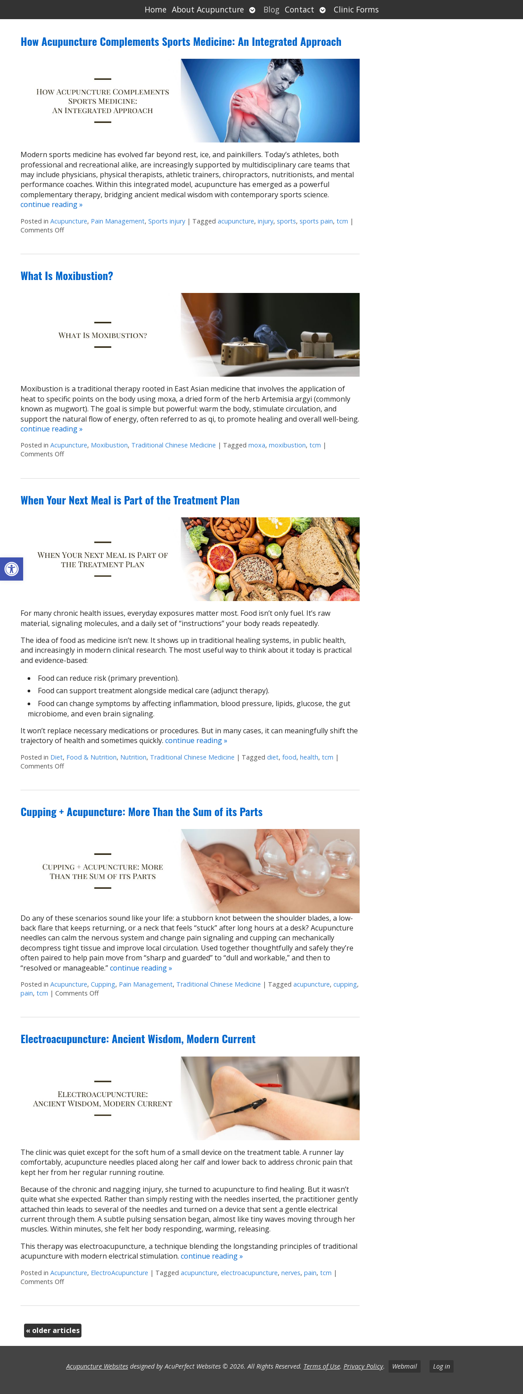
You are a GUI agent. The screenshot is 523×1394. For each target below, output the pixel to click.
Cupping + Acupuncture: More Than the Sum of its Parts (141, 811)
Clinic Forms (356, 9)
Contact (299, 9)
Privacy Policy (363, 1366)
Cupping (103, 984)
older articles (53, 1330)
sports (286, 221)
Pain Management (118, 221)
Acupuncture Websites (97, 1366)
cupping (345, 984)
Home (155, 9)
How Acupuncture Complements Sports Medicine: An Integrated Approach (180, 41)
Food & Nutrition (91, 757)
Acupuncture (68, 221)
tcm (342, 221)
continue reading (51, 204)
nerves (290, 1272)
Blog (272, 9)
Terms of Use (322, 1366)
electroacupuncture (249, 1272)
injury (265, 221)
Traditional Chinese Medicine (173, 445)
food (289, 757)
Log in (441, 1366)
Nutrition (133, 757)
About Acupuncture (208, 9)
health (309, 757)
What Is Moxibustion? (66, 275)
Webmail (404, 1366)
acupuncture (236, 221)
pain (26, 993)
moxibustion (287, 445)
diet (273, 757)
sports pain (316, 221)
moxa (256, 445)
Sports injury (166, 221)
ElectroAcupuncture (119, 1272)
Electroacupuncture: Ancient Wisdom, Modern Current (137, 1038)
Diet (56, 757)
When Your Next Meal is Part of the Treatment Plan (129, 500)
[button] (11, 569)
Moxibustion (109, 445)
